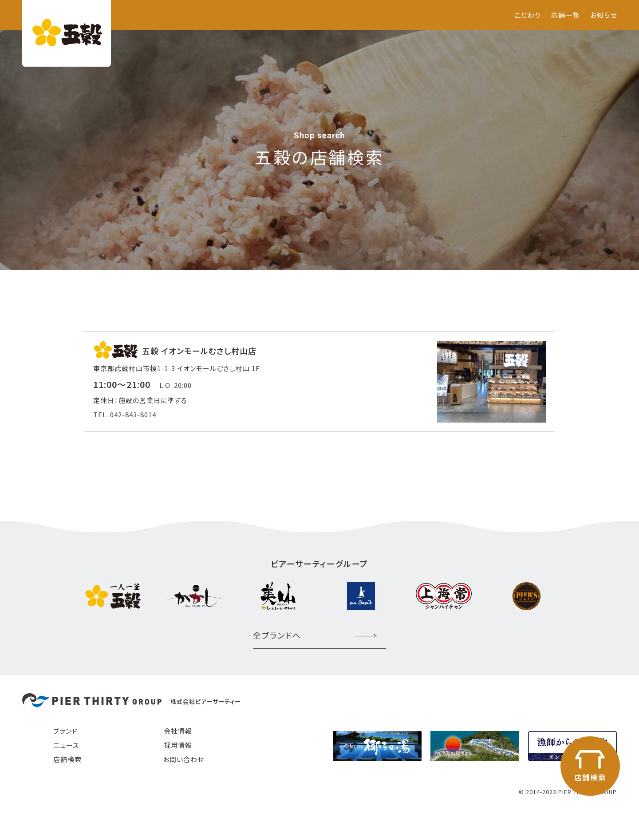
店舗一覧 (565, 15)
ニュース (66, 745)
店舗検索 (67, 759)
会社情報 (178, 730)
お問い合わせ (183, 759)
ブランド (65, 730)
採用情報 (178, 745)
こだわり (527, 15)
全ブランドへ (277, 635)
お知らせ (603, 15)
